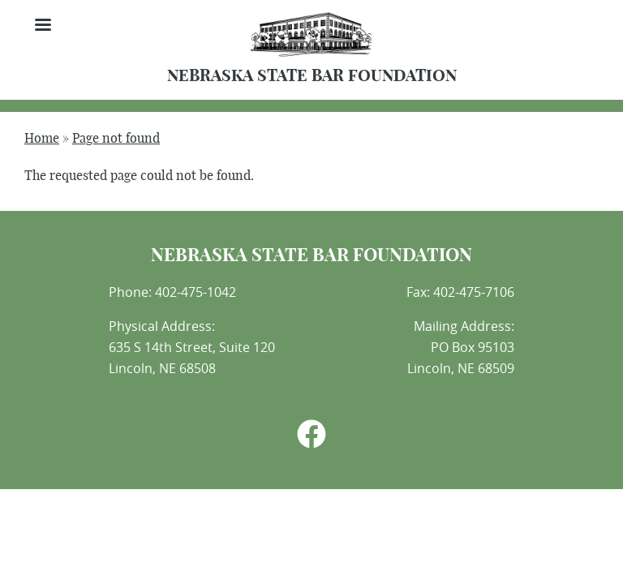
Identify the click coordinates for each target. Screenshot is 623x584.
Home (41, 138)
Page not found (116, 138)
